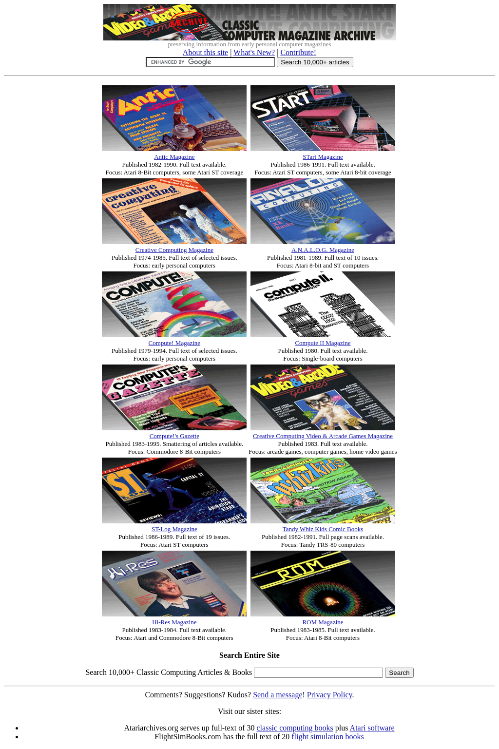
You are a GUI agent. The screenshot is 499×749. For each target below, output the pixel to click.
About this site (205, 52)
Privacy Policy (329, 695)
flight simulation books (327, 736)
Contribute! (298, 52)
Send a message (277, 695)
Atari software (372, 728)
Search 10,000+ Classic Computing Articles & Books (168, 672)
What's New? (254, 52)
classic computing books (295, 728)
